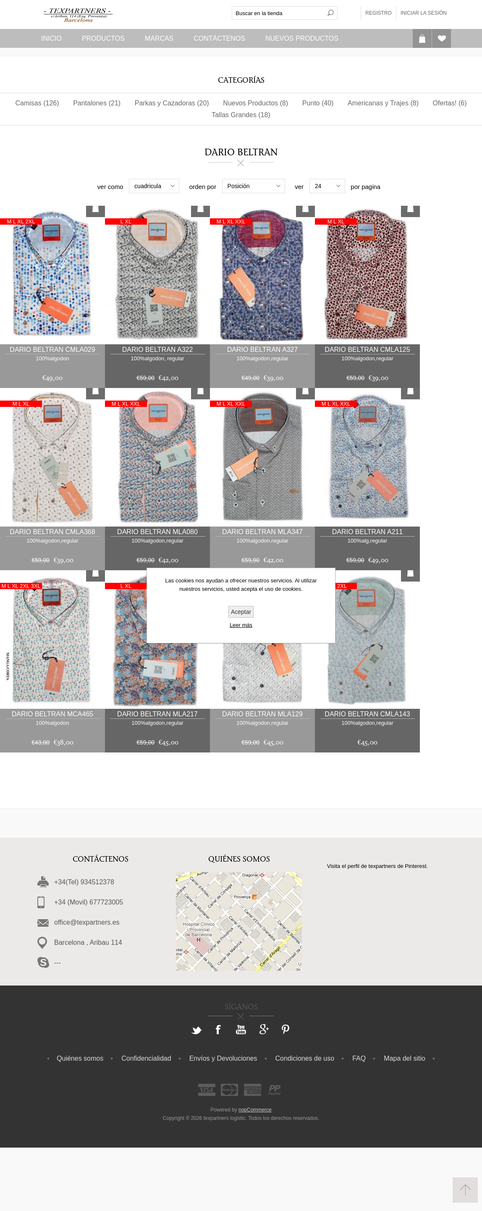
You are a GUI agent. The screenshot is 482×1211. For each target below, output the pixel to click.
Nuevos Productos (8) (255, 103)
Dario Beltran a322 (157, 413)
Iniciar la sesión (424, 13)
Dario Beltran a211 (367, 595)
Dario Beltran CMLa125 (367, 413)
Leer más (241, 625)
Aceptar (241, 611)
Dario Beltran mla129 (262, 777)
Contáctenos (219, 38)
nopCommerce (255, 1173)
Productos (103, 38)
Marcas (159, 38)
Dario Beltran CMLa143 (367, 777)
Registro (378, 13)
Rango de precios (60, 187)
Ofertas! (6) (450, 103)
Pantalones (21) (96, 103)
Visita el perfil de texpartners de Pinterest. (377, 929)
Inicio (51, 38)
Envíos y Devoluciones (223, 1121)
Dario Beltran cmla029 (52, 413)
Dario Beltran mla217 (157, 777)
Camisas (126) (37, 103)
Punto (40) (318, 103)
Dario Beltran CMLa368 (52, 595)
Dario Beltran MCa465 (52, 777)
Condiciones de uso (305, 1121)
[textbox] (278, 13)
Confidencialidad (146, 1121)
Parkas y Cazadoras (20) (172, 103)
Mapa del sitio (404, 1121)
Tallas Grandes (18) (241, 114)
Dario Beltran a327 (262, 413)
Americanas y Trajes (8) (383, 103)
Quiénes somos (80, 1121)
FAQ (359, 1121)
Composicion (183, 187)
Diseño (424, 187)
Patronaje (303, 187)
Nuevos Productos (301, 38)
